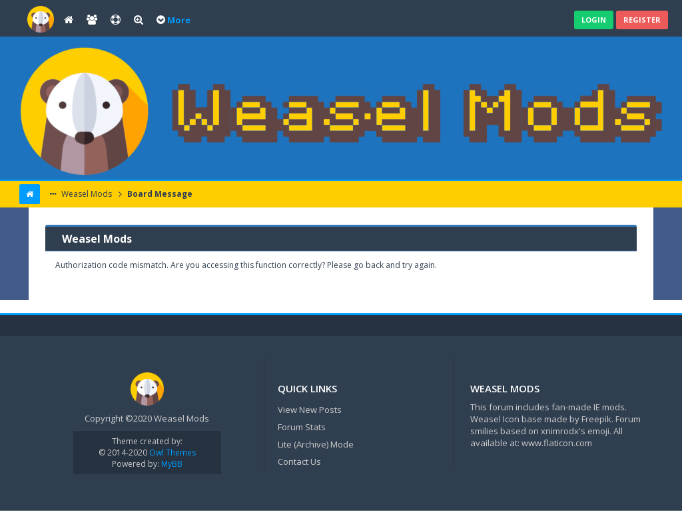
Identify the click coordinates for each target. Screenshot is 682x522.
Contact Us (299, 461)
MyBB (171, 463)
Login (593, 20)
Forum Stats (302, 427)
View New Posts (310, 410)
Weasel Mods (85, 193)
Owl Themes (171, 452)
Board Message (158, 193)
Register (642, 20)
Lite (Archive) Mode (316, 444)
